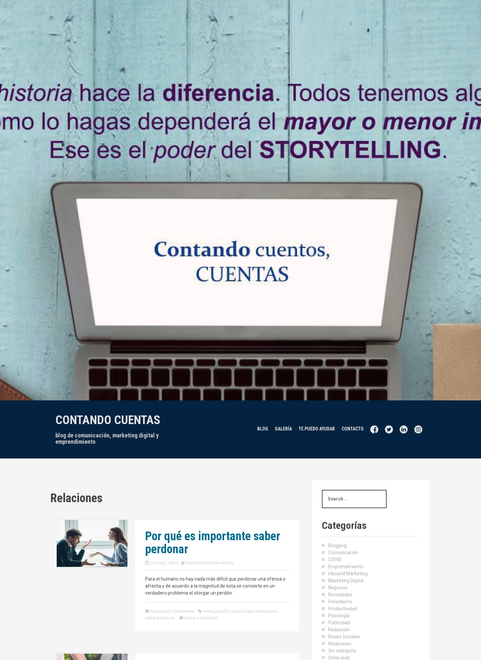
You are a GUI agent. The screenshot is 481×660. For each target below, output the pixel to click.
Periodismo (340, 601)
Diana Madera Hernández (209, 562)
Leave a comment (201, 617)
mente (209, 611)
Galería (283, 428)
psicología (243, 611)
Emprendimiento (346, 566)
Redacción (339, 629)
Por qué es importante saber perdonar (212, 543)
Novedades (340, 594)
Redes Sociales (344, 636)
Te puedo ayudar (317, 428)
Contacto (353, 428)
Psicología (160, 611)
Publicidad (339, 622)
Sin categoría (342, 650)
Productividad (342, 608)
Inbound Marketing (348, 573)
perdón (224, 611)
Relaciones (183, 611)
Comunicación (343, 552)
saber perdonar (160, 617)
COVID (335, 559)
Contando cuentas (107, 420)
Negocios (338, 587)
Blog (262, 428)
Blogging (337, 545)
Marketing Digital (346, 580)
